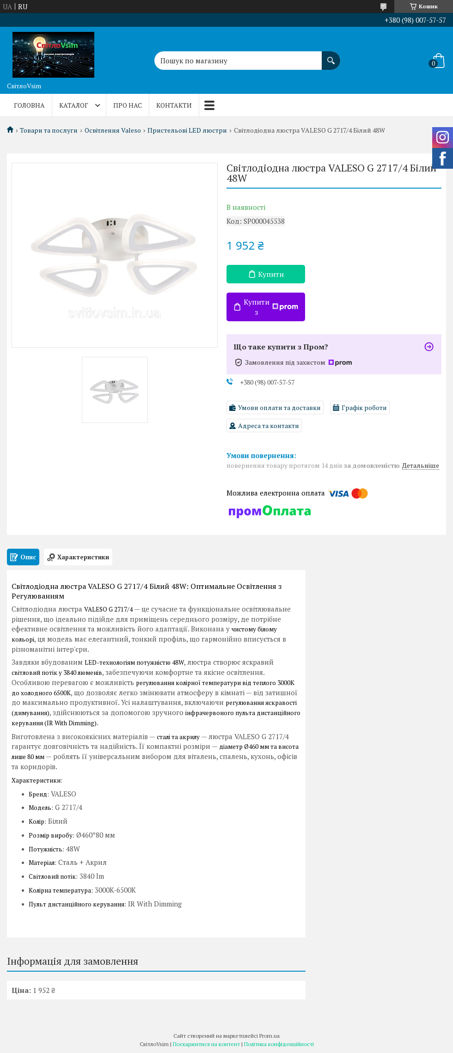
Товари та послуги (49, 130)
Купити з (271, 307)
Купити (271, 274)
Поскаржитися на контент (206, 1044)
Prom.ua (269, 1035)
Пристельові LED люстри (187, 130)
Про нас (127, 105)
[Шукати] (331, 56)
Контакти (174, 105)
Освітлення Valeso (113, 130)
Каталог (73, 105)
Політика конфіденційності (279, 1044)
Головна (29, 105)
